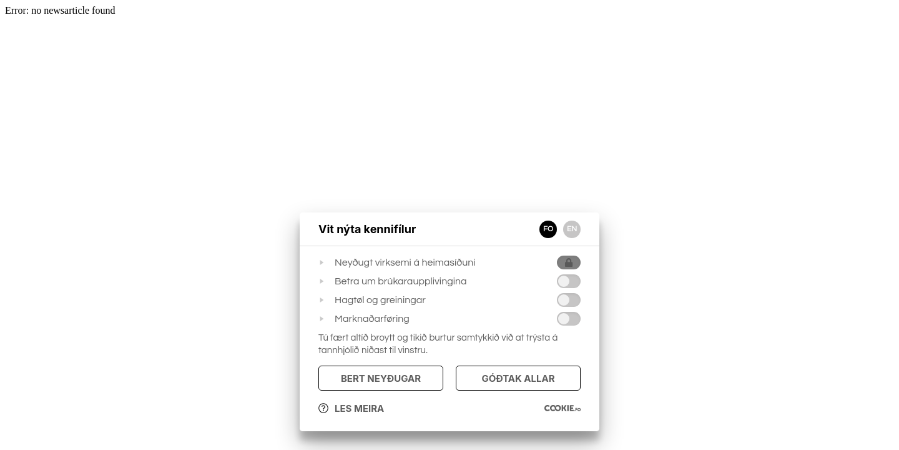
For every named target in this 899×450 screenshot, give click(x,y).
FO (548, 229)
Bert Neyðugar (381, 378)
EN (572, 229)
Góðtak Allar (517, 378)
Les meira (351, 408)
